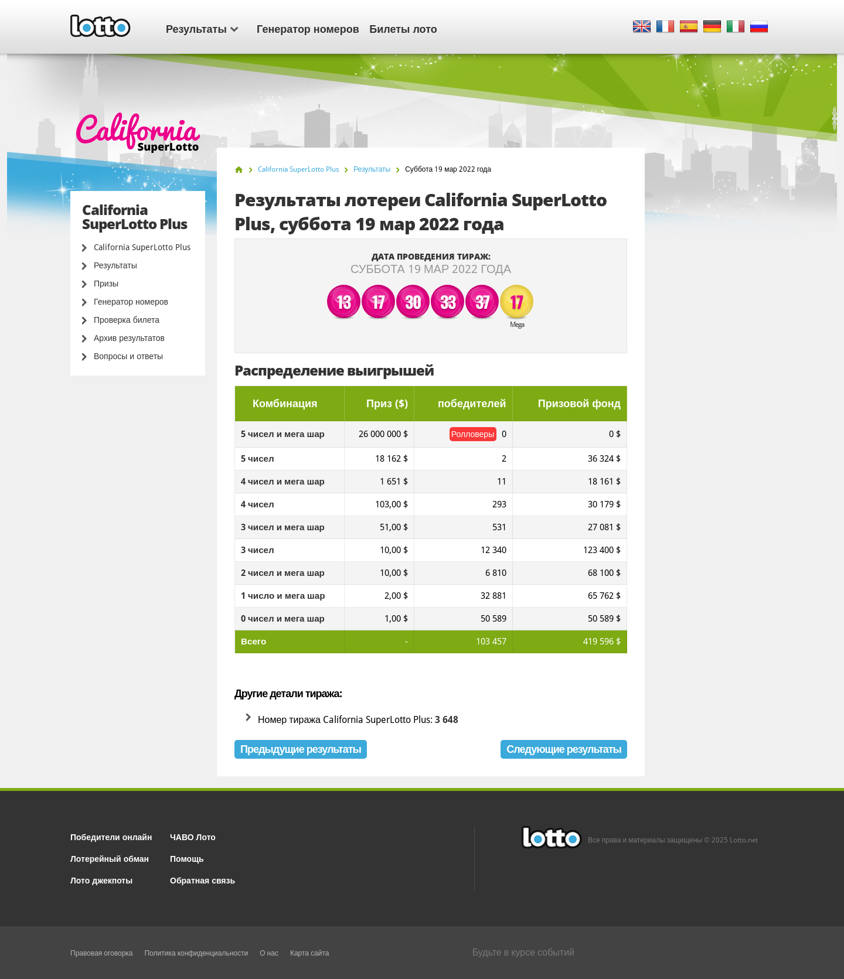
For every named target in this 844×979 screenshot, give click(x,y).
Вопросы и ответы (128, 356)
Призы (106, 283)
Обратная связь (202, 880)
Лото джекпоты (101, 880)
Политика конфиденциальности (197, 953)
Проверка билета (126, 320)
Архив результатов (129, 338)
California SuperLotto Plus (142, 247)
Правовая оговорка (101, 953)
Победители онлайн (111, 836)
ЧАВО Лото (193, 836)
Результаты (202, 28)
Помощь (187, 858)
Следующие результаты (563, 749)
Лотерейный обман (109, 858)
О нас (269, 953)
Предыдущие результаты (300, 749)
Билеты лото (403, 28)
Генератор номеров (308, 28)
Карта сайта (309, 953)
